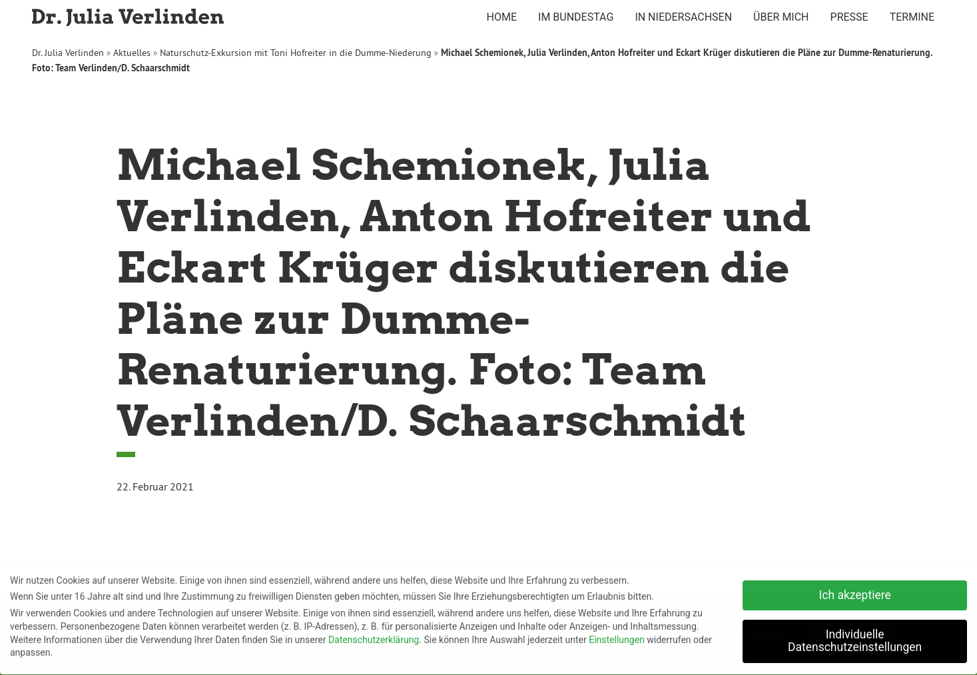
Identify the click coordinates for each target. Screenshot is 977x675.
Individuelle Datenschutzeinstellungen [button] (855, 637)
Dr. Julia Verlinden (68, 53)
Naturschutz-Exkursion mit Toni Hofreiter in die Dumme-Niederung (296, 53)
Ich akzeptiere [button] (855, 591)
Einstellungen (617, 635)
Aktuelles (132, 53)
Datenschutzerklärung (373, 635)
